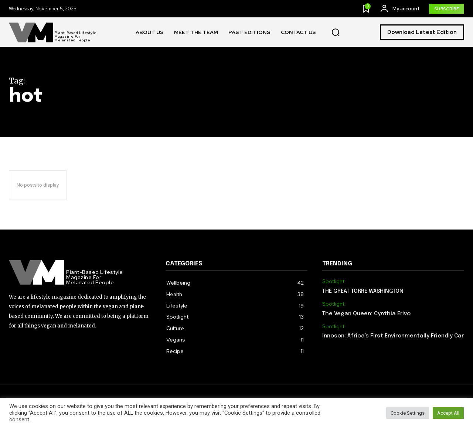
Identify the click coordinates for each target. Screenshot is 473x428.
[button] (335, 32)
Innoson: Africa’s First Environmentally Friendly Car (393, 336)
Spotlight (333, 281)
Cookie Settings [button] (408, 413)
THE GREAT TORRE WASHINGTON (363, 291)
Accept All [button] (448, 413)
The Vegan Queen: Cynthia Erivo (366, 314)
